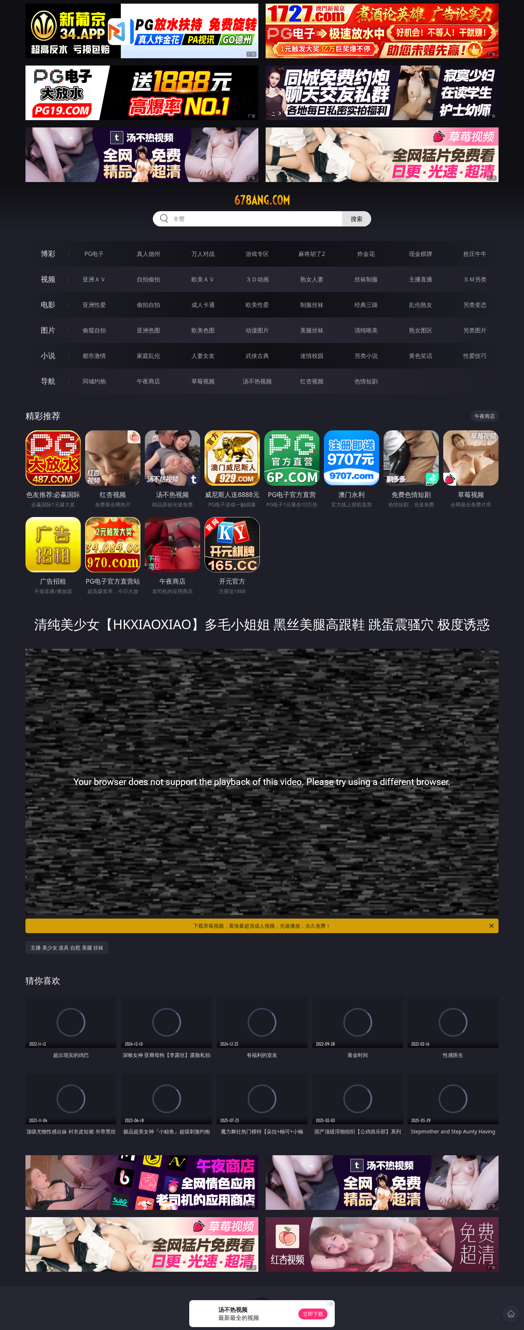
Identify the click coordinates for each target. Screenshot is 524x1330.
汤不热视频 (257, 381)
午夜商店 (148, 381)
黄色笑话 (420, 356)
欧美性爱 (257, 305)
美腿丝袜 (311, 330)
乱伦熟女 (420, 305)
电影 (48, 304)
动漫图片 (257, 330)
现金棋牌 (420, 254)
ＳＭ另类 (475, 279)
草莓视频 (203, 381)
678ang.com (262, 200)
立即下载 (313, 1313)
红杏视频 (311, 381)
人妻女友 (203, 356)
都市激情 (94, 356)
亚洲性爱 (94, 305)
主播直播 (420, 279)
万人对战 (203, 254)
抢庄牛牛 (475, 254)
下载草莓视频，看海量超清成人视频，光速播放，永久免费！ (344, 925)
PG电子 (94, 254)
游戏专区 (257, 254)
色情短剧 (366, 381)
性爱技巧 (475, 356)
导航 (48, 381)
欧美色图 (203, 330)
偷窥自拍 (94, 330)
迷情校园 (311, 356)
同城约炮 (94, 381)
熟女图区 (420, 330)
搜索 (356, 219)
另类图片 (475, 330)
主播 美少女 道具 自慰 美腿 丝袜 (67, 947)
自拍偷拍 (148, 279)
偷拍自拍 (148, 305)
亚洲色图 (148, 330)
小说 (48, 355)
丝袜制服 (366, 279)
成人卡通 (203, 305)
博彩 (48, 253)
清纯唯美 (366, 330)
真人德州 (148, 254)
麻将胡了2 (311, 254)
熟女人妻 (311, 279)
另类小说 (366, 356)
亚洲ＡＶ (94, 279)
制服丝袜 (311, 305)
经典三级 (366, 305)
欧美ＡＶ (203, 279)
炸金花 (366, 254)
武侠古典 (257, 356)
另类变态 (475, 305)
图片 (48, 330)
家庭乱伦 (148, 356)
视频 (48, 279)
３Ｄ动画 (257, 279)
